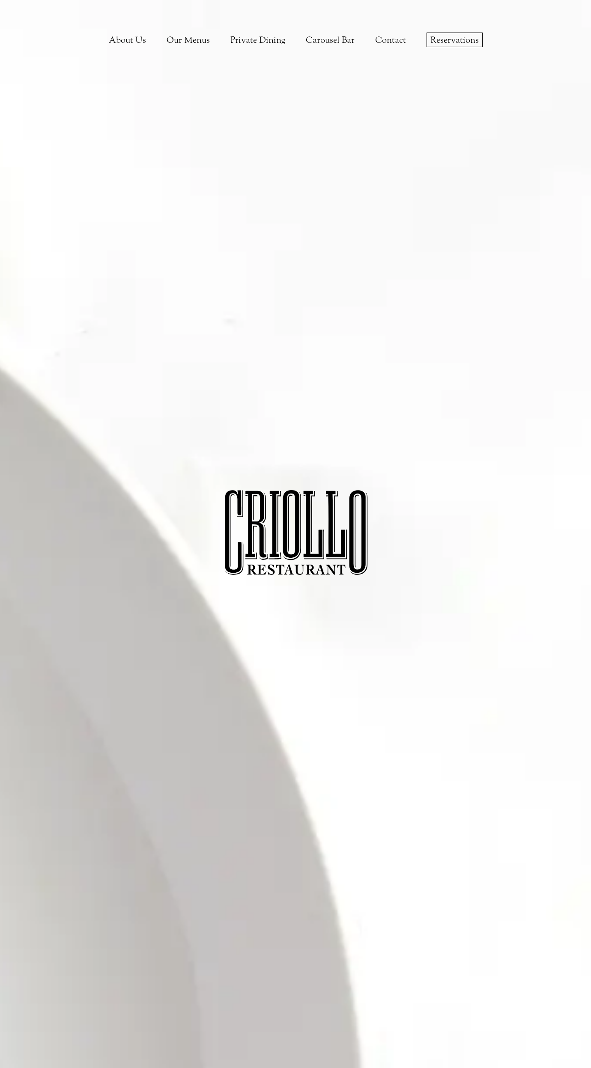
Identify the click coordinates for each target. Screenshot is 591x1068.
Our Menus (188, 40)
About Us (127, 40)
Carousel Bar (330, 40)
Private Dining (257, 40)
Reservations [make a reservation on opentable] (454, 40)
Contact (390, 40)
